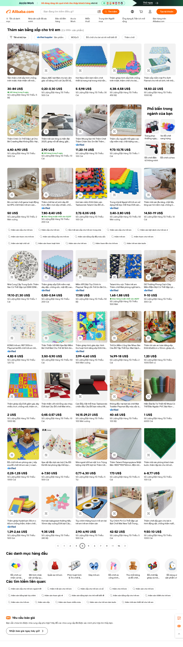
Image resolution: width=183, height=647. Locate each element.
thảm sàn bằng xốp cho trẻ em (54, 236)
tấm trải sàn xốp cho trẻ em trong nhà (83, 230)
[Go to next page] (125, 546)
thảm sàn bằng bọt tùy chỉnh (22, 595)
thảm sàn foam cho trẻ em (21, 236)
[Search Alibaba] (69, 11)
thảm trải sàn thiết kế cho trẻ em (137, 602)
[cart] (141, 12)
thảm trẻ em (118, 236)
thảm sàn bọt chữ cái (18, 243)
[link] (179, 618)
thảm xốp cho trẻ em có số (90, 589)
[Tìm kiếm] (110, 11)
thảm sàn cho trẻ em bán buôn (101, 602)
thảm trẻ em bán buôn (135, 243)
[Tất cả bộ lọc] (18, 37)
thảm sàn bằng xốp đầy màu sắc (90, 236)
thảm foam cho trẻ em (142, 236)
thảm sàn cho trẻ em (76, 243)
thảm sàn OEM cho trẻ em (158, 595)
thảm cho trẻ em (118, 589)
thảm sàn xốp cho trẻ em (20, 230)
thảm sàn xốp (42, 602)
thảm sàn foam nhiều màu (68, 602)
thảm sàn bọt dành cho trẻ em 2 (152, 230)
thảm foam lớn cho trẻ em (105, 243)
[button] (99, 11)
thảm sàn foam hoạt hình (47, 243)
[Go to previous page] (58, 546)
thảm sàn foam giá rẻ (52, 595)
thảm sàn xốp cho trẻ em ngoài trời (24, 589)
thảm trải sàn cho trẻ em (59, 589)
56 (119, 546)
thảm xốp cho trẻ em (48, 230)
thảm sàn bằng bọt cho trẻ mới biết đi (86, 595)
